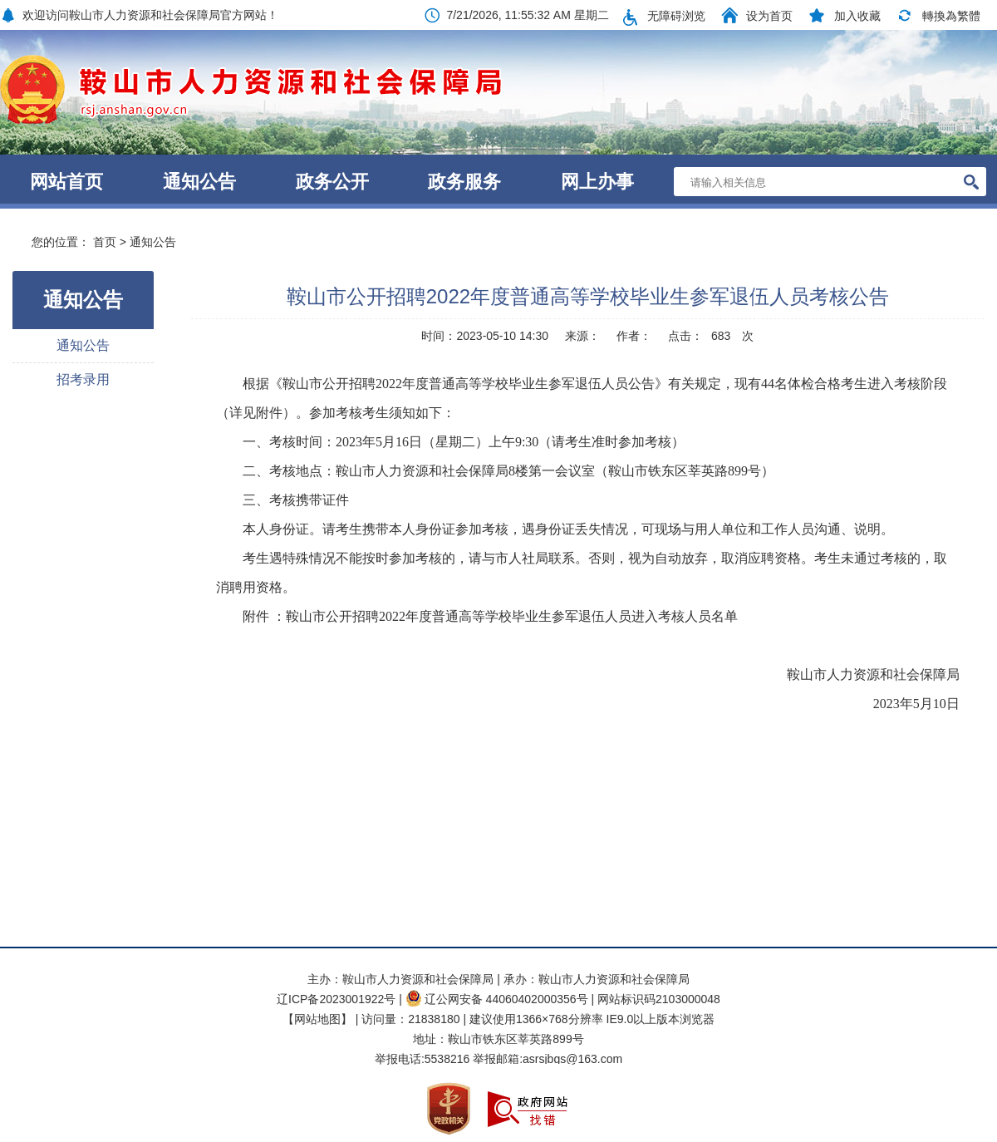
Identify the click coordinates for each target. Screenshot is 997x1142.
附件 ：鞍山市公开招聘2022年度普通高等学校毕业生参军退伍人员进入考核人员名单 (490, 616)
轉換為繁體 (951, 15)
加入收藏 (857, 15)
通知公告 (199, 181)
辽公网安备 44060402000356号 (496, 999)
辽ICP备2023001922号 (336, 999)
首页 (104, 242)
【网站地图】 (317, 1019)
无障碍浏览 (676, 15)
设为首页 (769, 15)
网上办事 (597, 181)
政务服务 (464, 181)
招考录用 (83, 379)
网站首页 (66, 181)
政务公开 (332, 181)
